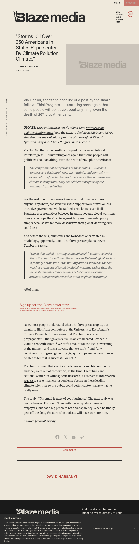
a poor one (62, 339)
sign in (117, 3)
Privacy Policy (43, 308)
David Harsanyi (28, 67)
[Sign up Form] (100, 307)
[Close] (135, 529)
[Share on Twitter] (65, 437)
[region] (69, 529)
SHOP (118, 22)
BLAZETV (119, 19)
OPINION (119, 15)
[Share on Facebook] (56, 437)
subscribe (131, 3)
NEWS (118, 12)
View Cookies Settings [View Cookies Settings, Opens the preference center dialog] (103, 529)
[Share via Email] (74, 437)
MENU (131, 14)
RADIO (118, 17)
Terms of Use (55, 308)
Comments (69, 450)
